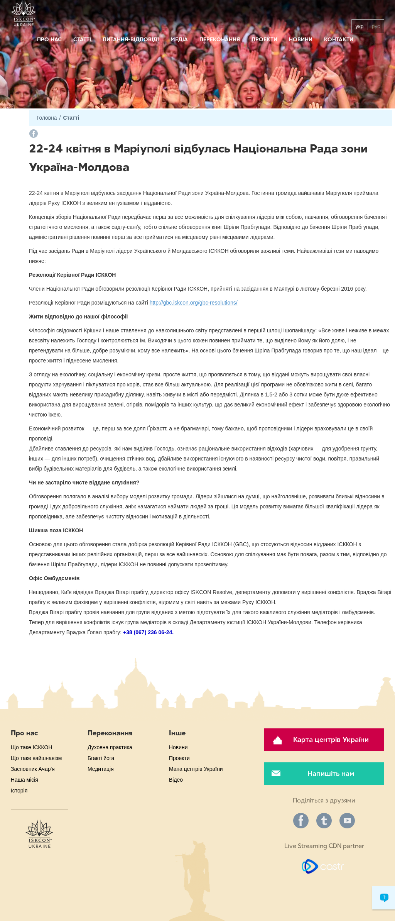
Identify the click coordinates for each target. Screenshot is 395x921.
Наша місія (24, 780)
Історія (19, 790)
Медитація (101, 769)
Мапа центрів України (196, 769)
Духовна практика (110, 747)
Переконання (219, 39)
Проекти (264, 39)
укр (360, 26)
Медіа (179, 39)
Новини (300, 39)
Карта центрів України (331, 739)
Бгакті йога (101, 758)
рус (376, 26)
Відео (176, 780)
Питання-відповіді (131, 39)
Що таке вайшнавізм (36, 758)
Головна (47, 118)
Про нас (49, 39)
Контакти (338, 39)
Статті (82, 39)
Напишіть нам (330, 773)
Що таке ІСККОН (31, 747)
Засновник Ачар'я (33, 769)
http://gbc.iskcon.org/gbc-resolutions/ (194, 303)
